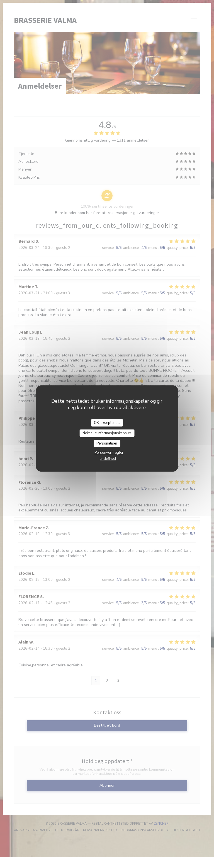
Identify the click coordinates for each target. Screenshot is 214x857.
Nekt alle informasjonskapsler (106, 433)
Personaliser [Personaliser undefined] (106, 443)
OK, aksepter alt (107, 422)
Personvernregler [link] (108, 452)
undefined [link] (108, 458)
